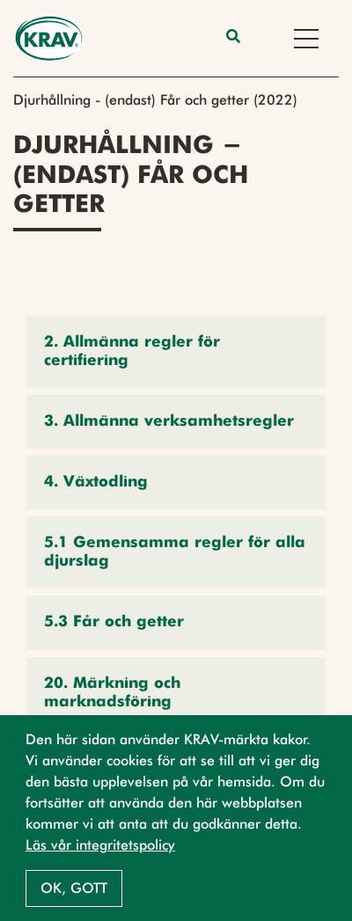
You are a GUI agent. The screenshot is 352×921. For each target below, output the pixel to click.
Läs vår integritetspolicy (100, 845)
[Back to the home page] (48, 38)
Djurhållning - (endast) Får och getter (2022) (155, 99)
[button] (176, 352)
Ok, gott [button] (73, 888)
